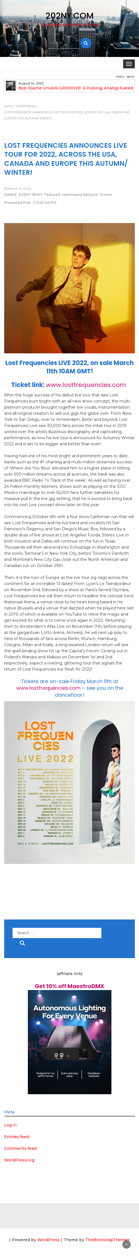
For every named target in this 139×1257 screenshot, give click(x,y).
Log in (10, 1125)
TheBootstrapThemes (107, 1239)
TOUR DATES (44, 203)
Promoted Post (17, 203)
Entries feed (16, 1136)
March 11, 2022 (19, 188)
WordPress (48, 1239)
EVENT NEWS (30, 195)
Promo (106, 195)
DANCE (10, 195)
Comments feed (20, 1148)
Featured (52, 195)
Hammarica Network (80, 195)
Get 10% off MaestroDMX (69, 986)
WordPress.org (19, 1160)
